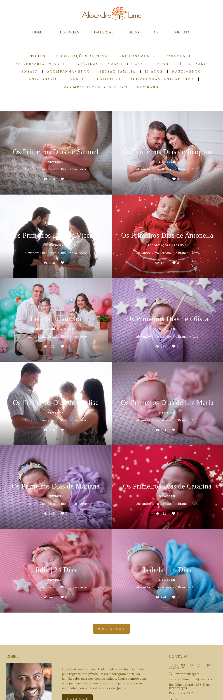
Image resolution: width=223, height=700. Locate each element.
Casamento (178, 56)
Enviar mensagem (186, 673)
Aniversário (43, 79)
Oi (156, 32)
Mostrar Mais (111, 628)
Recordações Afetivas (83, 56)
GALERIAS (104, 32)
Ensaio (29, 71)
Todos (38, 56)
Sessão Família (118, 71)
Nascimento (186, 71)
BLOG (134, 32)
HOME (38, 32)
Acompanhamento (68, 71)
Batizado (196, 63)
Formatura (107, 79)
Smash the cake (127, 63)
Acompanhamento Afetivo (162, 79)
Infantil (165, 63)
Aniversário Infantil (41, 63)
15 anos (154, 71)
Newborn (148, 86)
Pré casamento (138, 56)
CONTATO (182, 32)
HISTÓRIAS (69, 32)
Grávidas (88, 63)
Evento (76, 79)
